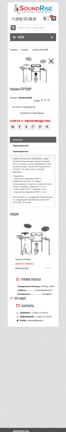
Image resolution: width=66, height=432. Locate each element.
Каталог (24, 50)
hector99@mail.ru (35, 320)
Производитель (20, 151)
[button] (51, 61)
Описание (18, 140)
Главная (14, 50)
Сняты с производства (23, 107)
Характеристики (21, 145)
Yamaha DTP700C (23, 259)
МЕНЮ (33, 37)
